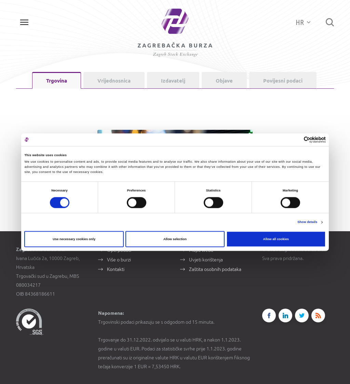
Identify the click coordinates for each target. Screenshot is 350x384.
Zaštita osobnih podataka (215, 268)
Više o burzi (119, 259)
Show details (307, 222)
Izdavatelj (173, 81)
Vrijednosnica (114, 81)
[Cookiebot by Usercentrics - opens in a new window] (296, 139)
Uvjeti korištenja (206, 259)
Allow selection (175, 239)
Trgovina (56, 81)
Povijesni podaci (282, 81)
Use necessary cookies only (74, 239)
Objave (224, 81)
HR (303, 22)
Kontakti (115, 268)
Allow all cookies (276, 239)
